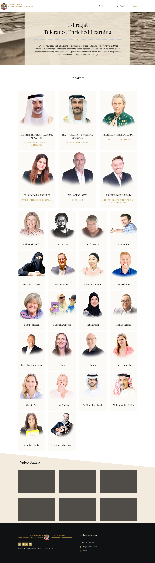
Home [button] (102, 7)
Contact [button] (121, 7)
